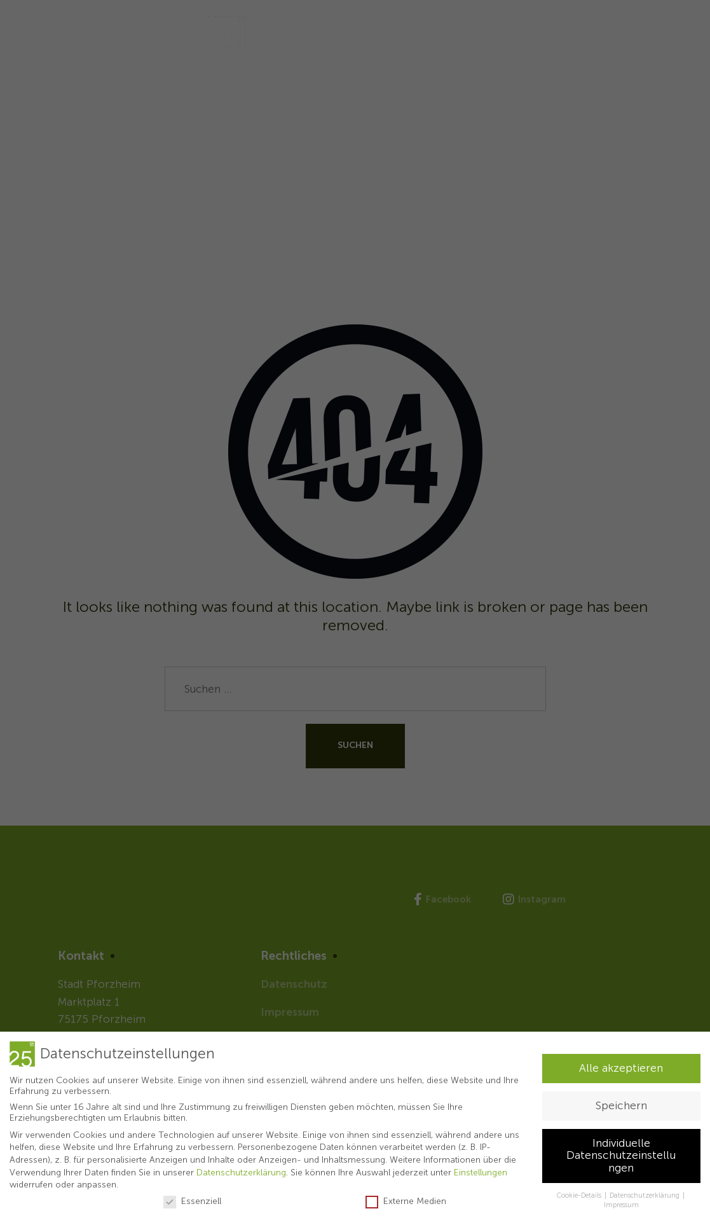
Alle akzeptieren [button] (621, 1068)
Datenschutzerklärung (241, 1172)
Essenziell (192, 1201)
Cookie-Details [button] (580, 1195)
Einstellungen (480, 1172)
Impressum (621, 1205)
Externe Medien (405, 1201)
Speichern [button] (621, 1105)
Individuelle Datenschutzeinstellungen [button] (621, 1156)
